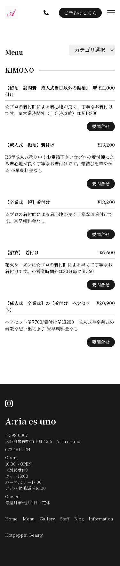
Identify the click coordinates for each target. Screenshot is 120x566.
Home (11, 519)
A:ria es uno (30, 421)
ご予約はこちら (80, 13)
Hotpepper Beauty (24, 535)
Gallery (47, 519)
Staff (64, 519)
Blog (79, 519)
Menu (14, 52)
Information (101, 519)
